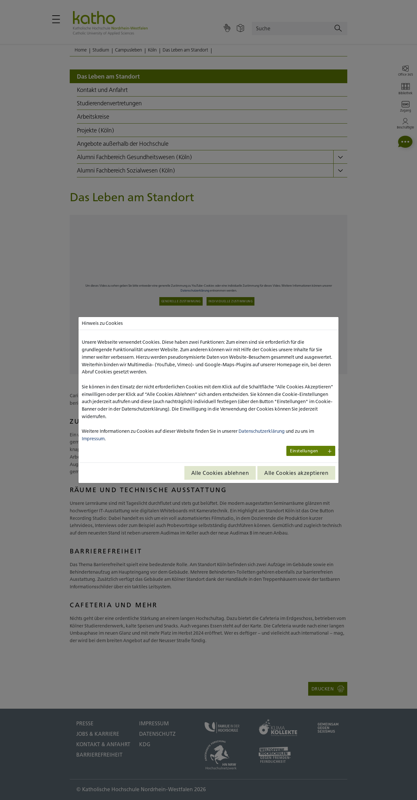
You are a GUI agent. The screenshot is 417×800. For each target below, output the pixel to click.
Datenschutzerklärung (261, 431)
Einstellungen (304, 451)
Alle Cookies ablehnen (220, 473)
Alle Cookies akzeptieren (296, 473)
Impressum (93, 439)
